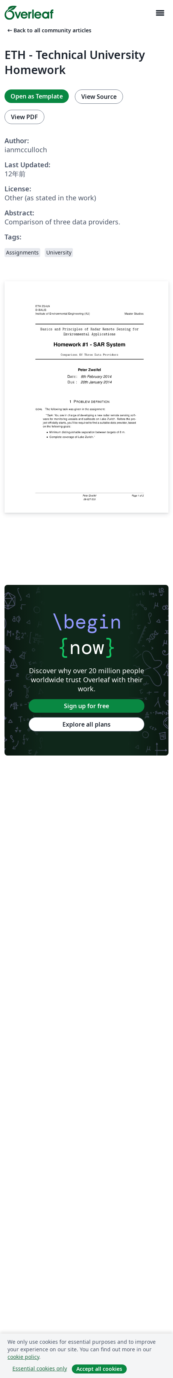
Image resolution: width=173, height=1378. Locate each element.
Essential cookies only (39, 1368)
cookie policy (23, 1356)
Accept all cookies (99, 1368)
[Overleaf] (29, 13)
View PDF (24, 117)
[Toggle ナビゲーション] (159, 13)
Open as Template (37, 96)
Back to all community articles (48, 30)
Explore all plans (86, 724)
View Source (99, 96)
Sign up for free (86, 706)
